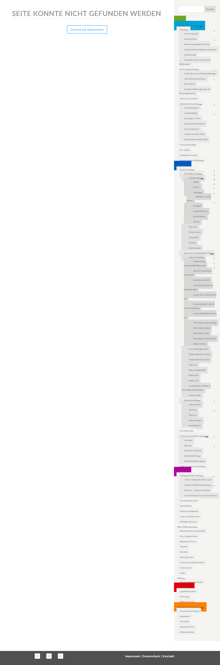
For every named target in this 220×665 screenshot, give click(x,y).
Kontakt (168, 656)
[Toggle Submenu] (200, 26)
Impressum (132, 656)
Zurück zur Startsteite (87, 29)
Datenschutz (151, 656)
